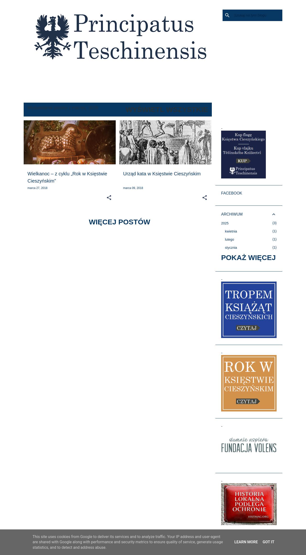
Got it (268, 542)
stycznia (231, 248)
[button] (109, 198)
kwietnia (231, 231)
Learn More (246, 542)
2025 (225, 223)
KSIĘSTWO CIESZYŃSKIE (46, 89)
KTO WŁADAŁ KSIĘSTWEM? (158, 89)
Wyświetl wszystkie (167, 109)
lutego (229, 239)
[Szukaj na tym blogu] (257, 15)
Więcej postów (119, 222)
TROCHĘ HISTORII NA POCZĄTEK (101, 89)
